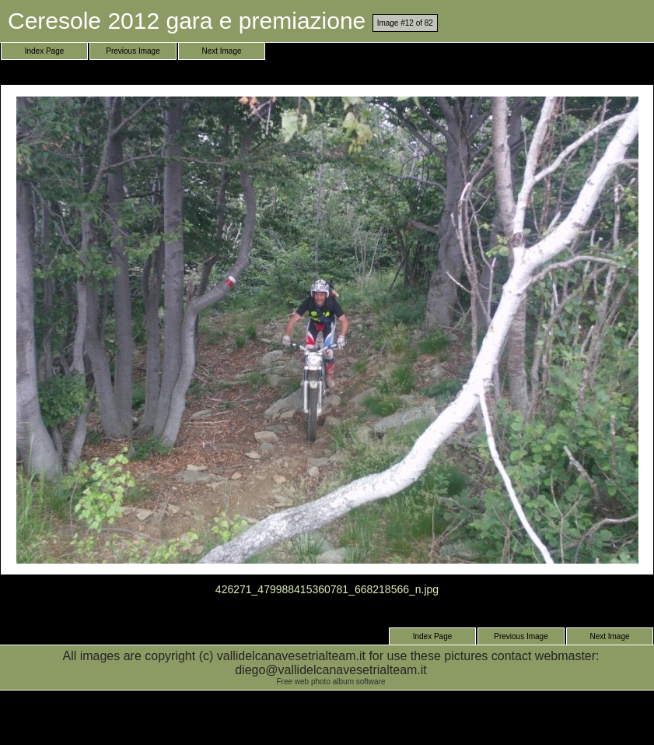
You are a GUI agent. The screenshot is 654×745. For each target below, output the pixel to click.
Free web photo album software (330, 681)
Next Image (221, 51)
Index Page (45, 51)
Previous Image (132, 51)
